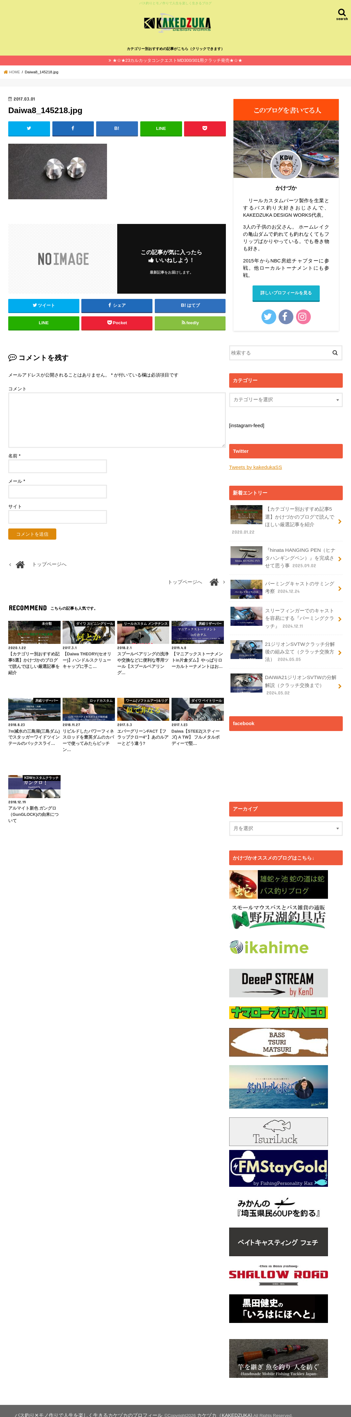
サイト (15, 505)
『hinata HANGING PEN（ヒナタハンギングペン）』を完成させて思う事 (282, 554)
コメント (17, 388)
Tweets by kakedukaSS (254, 466)
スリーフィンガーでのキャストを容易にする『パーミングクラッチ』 (282, 613)
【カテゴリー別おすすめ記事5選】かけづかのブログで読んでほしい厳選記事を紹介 (282, 518)
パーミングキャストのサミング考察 (282, 585)
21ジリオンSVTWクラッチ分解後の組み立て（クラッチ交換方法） (282, 645)
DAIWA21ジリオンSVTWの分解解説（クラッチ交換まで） (282, 677)
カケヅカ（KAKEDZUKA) (200, 1406)
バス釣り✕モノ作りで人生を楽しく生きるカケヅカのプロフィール (78, 1406)
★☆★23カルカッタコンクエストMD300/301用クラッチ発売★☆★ (178, 60)
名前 (14, 455)
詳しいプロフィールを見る (286, 292)
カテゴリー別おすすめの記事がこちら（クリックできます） (176, 48)
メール (16, 480)
